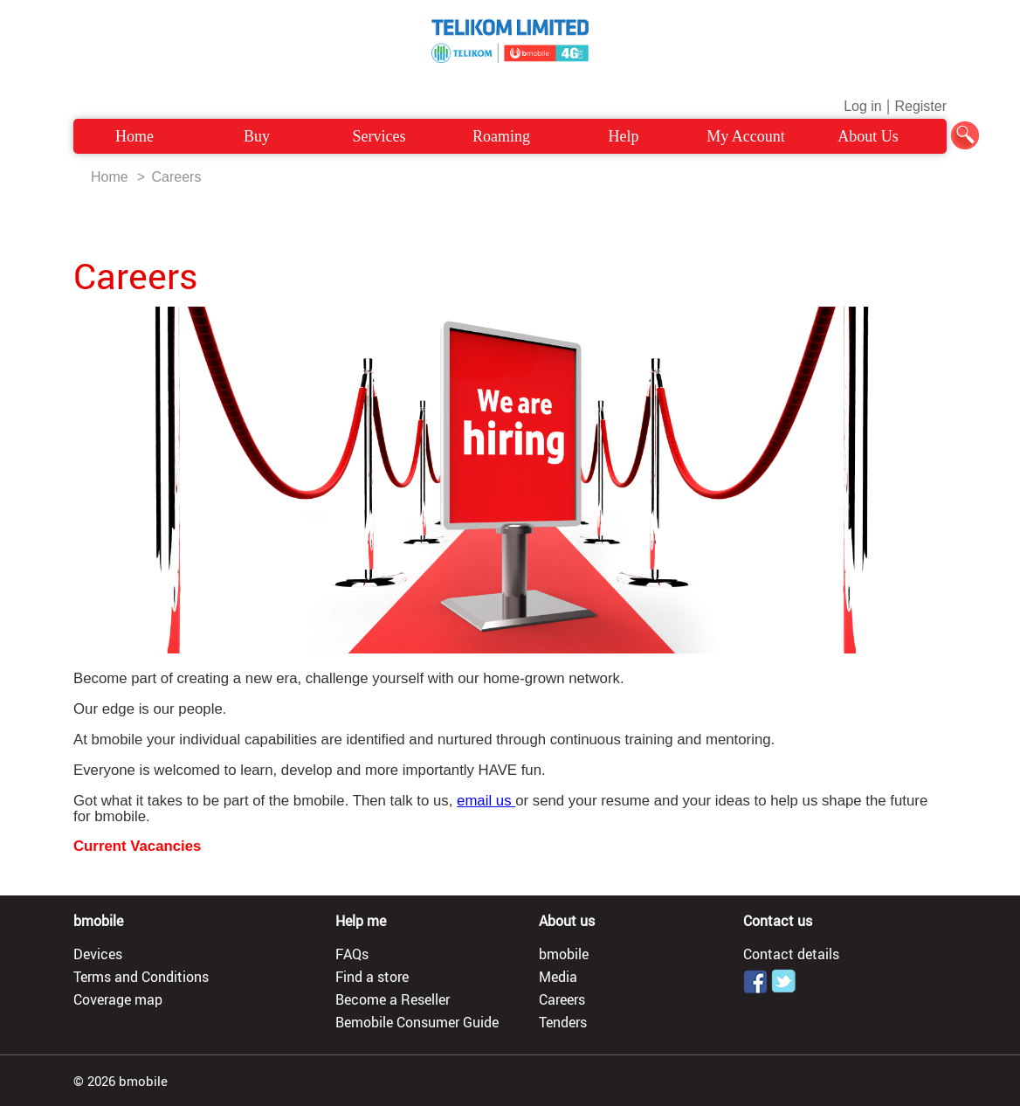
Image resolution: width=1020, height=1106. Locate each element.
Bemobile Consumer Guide (417, 1022)
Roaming (501, 136)
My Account (745, 136)
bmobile (564, 954)
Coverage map (117, 999)
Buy (257, 136)
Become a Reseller (392, 999)
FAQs (352, 954)
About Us (868, 136)
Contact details (791, 954)
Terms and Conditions (141, 976)
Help (624, 136)
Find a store (372, 976)
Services (379, 136)
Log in (863, 106)
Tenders (563, 1022)
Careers (176, 176)
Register (920, 106)
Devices (97, 954)
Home (134, 136)
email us (486, 800)
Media (558, 976)
